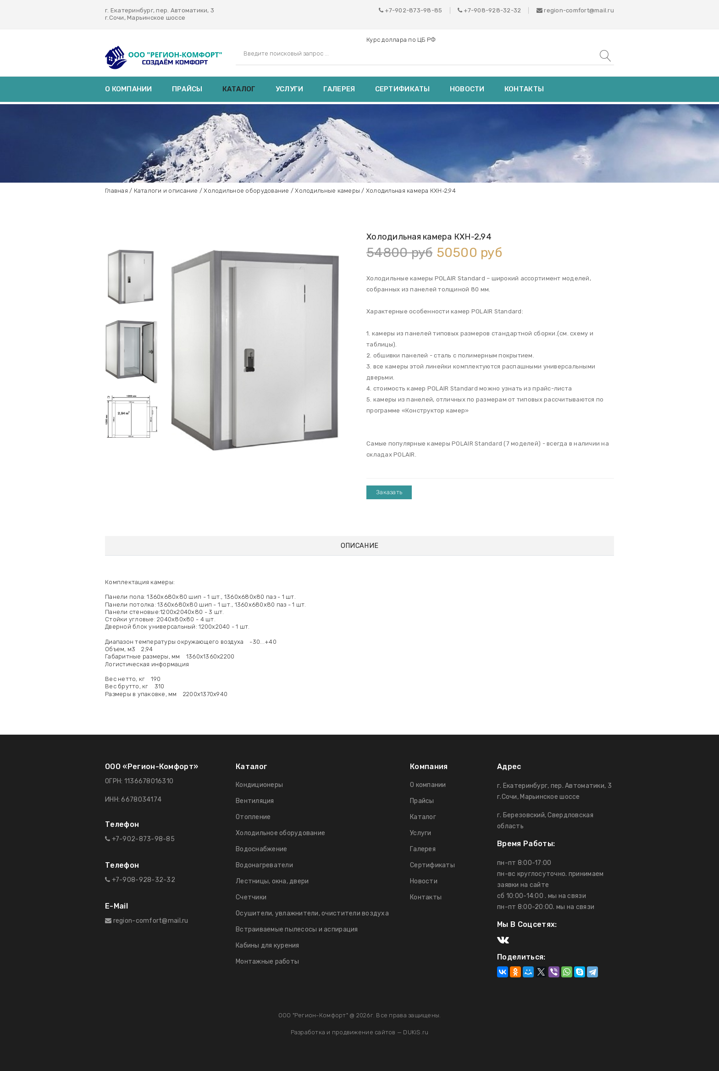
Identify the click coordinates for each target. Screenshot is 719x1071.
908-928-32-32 (497, 10)
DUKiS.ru (415, 1032)
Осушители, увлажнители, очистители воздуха (312, 913)
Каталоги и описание (166, 190)
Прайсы (187, 89)
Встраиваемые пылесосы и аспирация (297, 929)
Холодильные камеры (327, 190)
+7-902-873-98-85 (413, 10)
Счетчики (251, 897)
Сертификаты (402, 89)
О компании (128, 89)
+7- (469, 10)
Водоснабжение (261, 849)
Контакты (524, 89)
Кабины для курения (267, 945)
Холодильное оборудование (246, 190)
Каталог (239, 89)
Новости (467, 89)
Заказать (389, 492)
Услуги (290, 89)
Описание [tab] (359, 545)
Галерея (339, 89)
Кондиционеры (259, 785)
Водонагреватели (264, 865)
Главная (116, 190)
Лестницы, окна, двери (272, 881)
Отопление (253, 817)
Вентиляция (255, 801)
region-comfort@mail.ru (575, 10)
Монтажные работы (267, 961)
